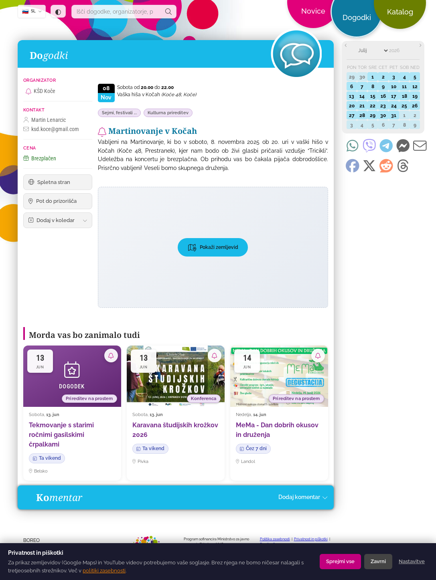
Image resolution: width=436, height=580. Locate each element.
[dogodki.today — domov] (149, 20)
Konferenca (203, 398)
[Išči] (168, 11)
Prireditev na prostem (89, 398)
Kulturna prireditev (168, 112)
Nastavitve (412, 561)
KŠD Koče (44, 91)
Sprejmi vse (340, 561)
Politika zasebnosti (275, 539)
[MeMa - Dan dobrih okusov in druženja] (279, 413)
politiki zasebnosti (104, 571)
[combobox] (116, 11)
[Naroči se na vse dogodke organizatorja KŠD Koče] (28, 91)
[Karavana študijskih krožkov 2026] (176, 413)
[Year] (399, 50)
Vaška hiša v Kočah (156, 94)
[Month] (373, 50)
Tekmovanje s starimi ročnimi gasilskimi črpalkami (61, 434)
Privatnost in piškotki (311, 539)
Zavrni (378, 561)
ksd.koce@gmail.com (51, 129)
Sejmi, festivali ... (119, 112)
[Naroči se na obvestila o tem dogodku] (102, 131)
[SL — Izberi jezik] (32, 11)
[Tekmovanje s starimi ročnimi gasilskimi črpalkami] (72, 413)
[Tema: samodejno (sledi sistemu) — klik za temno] (58, 11)
